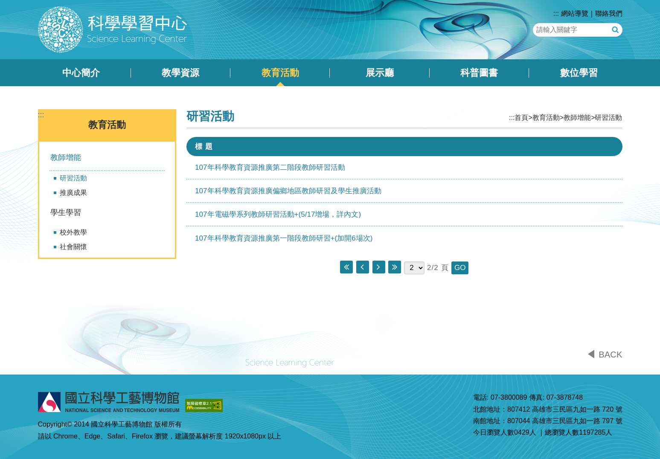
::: (556, 13)
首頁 (521, 117)
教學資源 (180, 72)
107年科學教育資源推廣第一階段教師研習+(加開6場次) (283, 238)
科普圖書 (479, 72)
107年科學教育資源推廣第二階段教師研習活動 (270, 167)
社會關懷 (73, 246)
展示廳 (380, 72)
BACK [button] (610, 354)
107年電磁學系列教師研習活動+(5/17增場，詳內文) (278, 214)
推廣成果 (73, 192)
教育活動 (280, 72)
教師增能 (65, 157)
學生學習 (65, 212)
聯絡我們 (608, 13)
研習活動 (73, 178)
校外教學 (73, 232)
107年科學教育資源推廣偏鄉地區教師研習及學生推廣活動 (288, 191)
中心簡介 (81, 72)
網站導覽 (574, 13)
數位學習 (579, 72)
